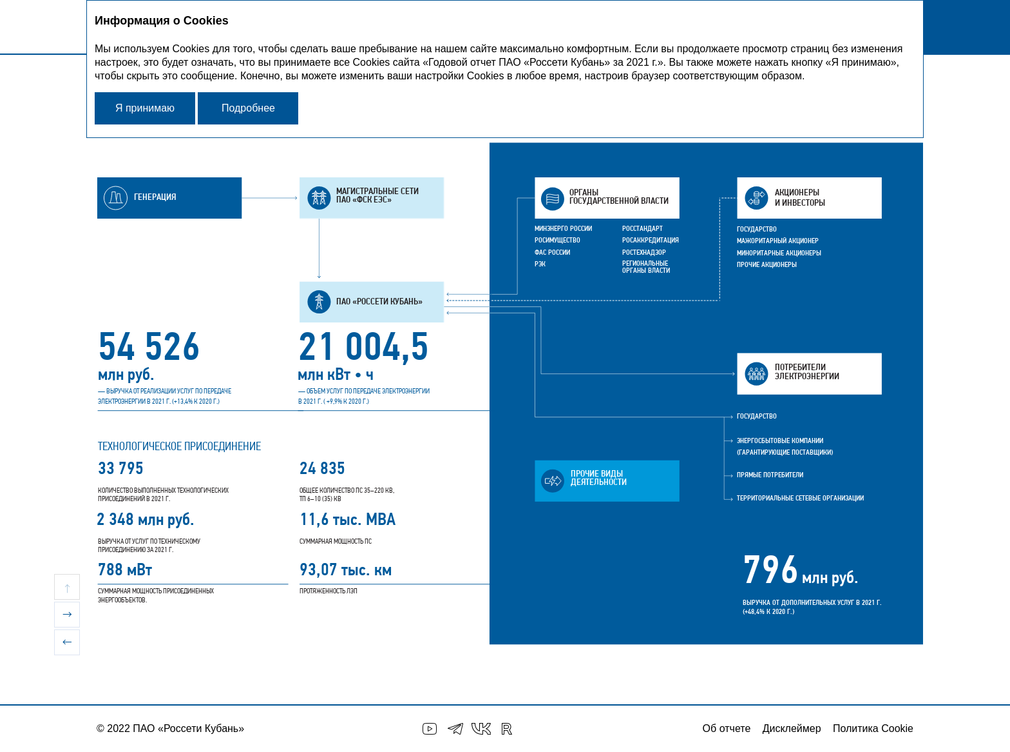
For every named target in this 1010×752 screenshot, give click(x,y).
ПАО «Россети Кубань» (188, 728)
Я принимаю (145, 108)
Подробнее (248, 108)
